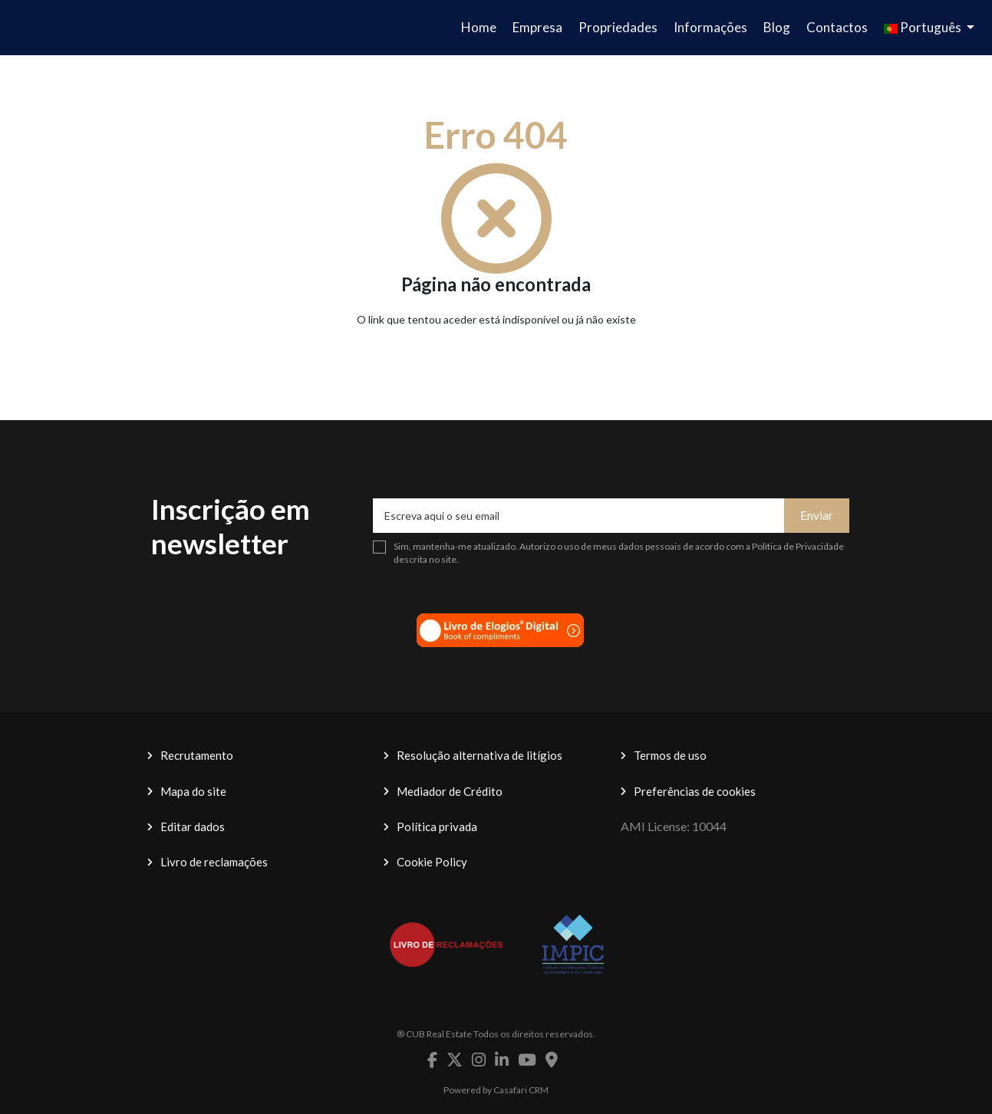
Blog (776, 27)
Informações (710, 27)
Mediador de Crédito (450, 791)
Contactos (837, 27)
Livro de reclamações (214, 862)
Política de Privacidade (798, 546)
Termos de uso (670, 755)
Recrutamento (196, 755)
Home (478, 27)
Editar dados (192, 826)
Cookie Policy (432, 862)
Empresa (537, 27)
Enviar (816, 515)
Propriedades (617, 27)
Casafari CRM (521, 1090)
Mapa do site (193, 791)
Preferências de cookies (695, 791)
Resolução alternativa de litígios (479, 755)
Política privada (437, 826)
